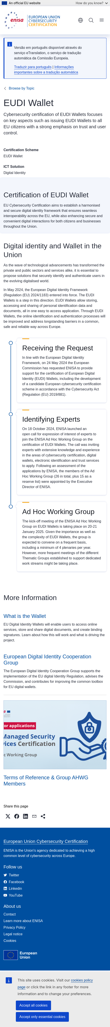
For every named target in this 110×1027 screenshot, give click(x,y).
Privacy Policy (15, 927)
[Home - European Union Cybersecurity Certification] (33, 20)
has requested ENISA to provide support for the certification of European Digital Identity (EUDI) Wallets (58, 373)
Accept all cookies (33, 1005)
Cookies (10, 941)
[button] (7, 816)
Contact (10, 914)
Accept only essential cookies (42, 1017)
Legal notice (13, 934)
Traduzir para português (32, 67)
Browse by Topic (21, 88)
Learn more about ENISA (23, 921)
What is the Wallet (25, 616)
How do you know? (92, 3)
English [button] (80, 20)
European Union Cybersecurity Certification (46, 841)
